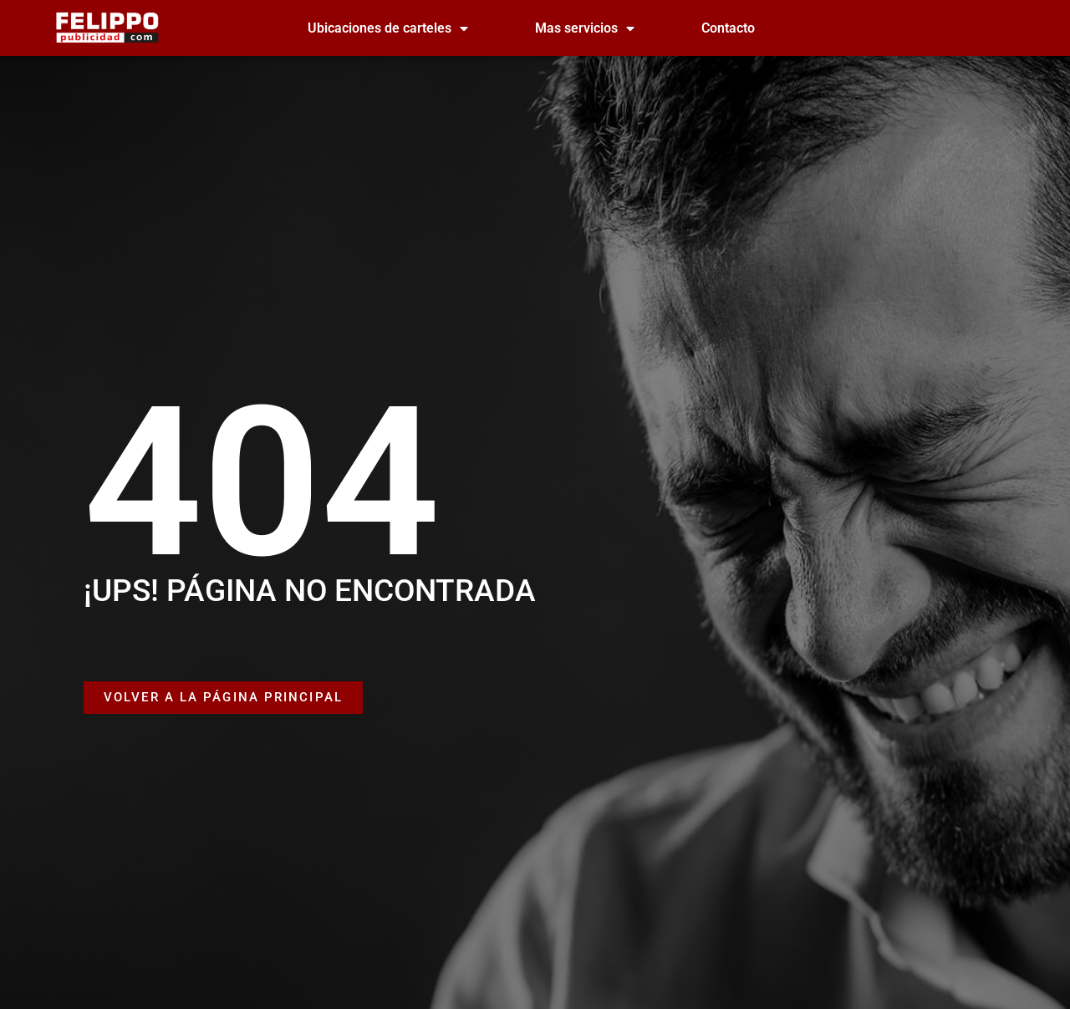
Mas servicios (584, 28)
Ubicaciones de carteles (388, 28)
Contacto (728, 28)
